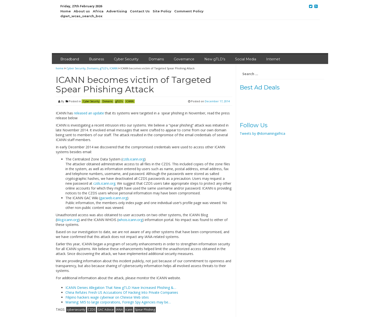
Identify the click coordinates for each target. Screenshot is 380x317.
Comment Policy (189, 11)
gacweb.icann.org (113, 198)
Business (96, 59)
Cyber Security (126, 59)
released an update (89, 113)
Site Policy (162, 11)
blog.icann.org (68, 219)
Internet (273, 59)
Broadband (69, 59)
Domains (156, 59)
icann (129, 310)
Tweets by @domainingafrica (262, 133)
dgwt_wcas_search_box (81, 16)
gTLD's (104, 68)
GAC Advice (106, 310)
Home (65, 11)
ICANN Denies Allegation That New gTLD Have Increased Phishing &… (120, 287)
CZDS (91, 310)
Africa (98, 11)
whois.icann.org (130, 219)
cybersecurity (76, 310)
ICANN (114, 68)
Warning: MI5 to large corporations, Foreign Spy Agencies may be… (118, 302)
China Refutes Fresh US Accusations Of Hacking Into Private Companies (121, 292)
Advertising (116, 11)
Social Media (245, 59)
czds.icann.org (133, 159)
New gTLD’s (214, 59)
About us (82, 11)
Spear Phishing (145, 310)
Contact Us (140, 11)
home (60, 68)
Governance (184, 59)
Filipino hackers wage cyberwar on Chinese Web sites (107, 297)
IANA (119, 310)
